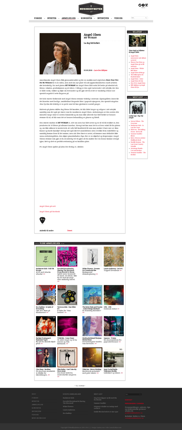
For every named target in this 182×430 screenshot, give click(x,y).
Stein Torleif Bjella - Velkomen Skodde (111, 370)
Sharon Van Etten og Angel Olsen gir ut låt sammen (137, 64)
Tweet (69, 231)
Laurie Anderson (69, 410)
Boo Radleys (67, 413)
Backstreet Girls (68, 398)
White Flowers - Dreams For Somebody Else (91, 269)
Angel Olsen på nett (48, 206)
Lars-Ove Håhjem (100, 70)
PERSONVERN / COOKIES (134, 403)
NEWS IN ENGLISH (39, 418)
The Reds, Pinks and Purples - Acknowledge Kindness (92, 308)
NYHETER (51, 18)
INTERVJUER (103, 18)
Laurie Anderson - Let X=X (113, 268)
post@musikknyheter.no (134, 413)
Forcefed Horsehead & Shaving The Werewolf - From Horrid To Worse (66, 270)
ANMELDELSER (68, 18)
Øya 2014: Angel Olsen (138, 83)
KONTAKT (128, 400)
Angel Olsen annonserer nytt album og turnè (138, 58)
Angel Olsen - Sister (137, 79)
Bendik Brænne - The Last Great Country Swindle (138, 144)
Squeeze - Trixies (110, 338)
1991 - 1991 (107, 307)
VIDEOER (118, 18)
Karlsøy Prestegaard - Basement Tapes (43, 339)
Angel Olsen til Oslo (137, 81)
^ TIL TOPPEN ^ (80, 386)
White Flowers (68, 406)
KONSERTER (86, 18)
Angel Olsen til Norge (137, 72)
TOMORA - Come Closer (65, 338)
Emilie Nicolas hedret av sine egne (106, 412)
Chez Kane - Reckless (43, 369)
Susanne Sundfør (100, 403)
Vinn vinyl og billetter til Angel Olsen (137, 51)
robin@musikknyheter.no (134, 418)
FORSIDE (38, 18)
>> (44, 274)
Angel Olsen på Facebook (50, 212)
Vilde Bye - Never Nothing (91, 369)
